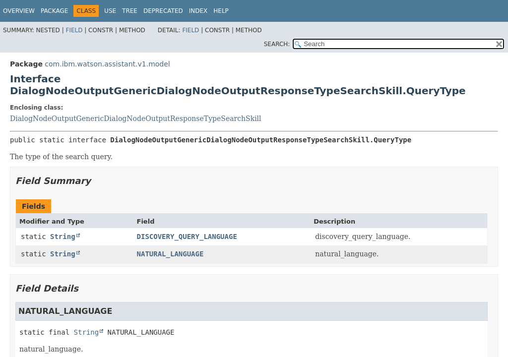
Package (54, 10)
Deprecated (163, 10)
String (62, 236)
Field (73, 30)
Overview (19, 10)
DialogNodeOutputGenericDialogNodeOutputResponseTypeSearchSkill (135, 118)
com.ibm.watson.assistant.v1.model (107, 64)
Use (110, 10)
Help (221, 10)
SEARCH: (277, 44)
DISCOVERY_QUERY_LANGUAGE (187, 236)
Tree (129, 10)
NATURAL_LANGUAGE (170, 254)
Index (198, 10)
